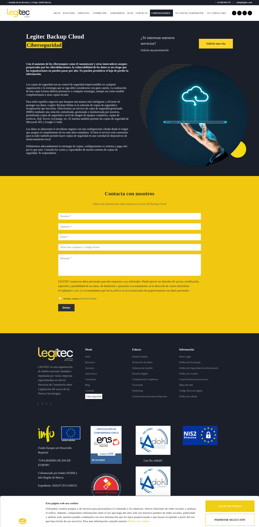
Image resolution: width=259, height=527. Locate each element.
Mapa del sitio (186, 385)
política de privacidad (125, 290)
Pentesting (137, 390)
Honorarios (117, 13)
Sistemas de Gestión (142, 368)
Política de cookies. (139, 491)
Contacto (142, 13)
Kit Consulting (217, 13)
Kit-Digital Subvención (190, 13)
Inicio (57, 13)
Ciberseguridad (161, 13)
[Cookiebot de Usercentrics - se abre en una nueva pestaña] (22, 520)
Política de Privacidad (88, 298)
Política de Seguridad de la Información (198, 368)
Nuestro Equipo (140, 356)
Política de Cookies (188, 373)
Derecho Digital (140, 373)
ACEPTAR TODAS (229, 476)
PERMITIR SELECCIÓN (230, 489)
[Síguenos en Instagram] (239, 13)
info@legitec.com (244, 2)
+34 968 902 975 (224, 2)
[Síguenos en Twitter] (244, 13)
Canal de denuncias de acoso (193, 379)
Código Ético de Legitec (191, 390)
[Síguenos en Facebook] (234, 13)
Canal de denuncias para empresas (149, 396)
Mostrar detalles (180, 520)
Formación (100, 13)
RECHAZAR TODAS (230, 503)
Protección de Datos (142, 362)
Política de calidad (188, 396)
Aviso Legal (185, 356)
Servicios (84, 13)
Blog (130, 13)
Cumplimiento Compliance (145, 379)
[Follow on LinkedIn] (250, 13)
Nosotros (69, 13)
